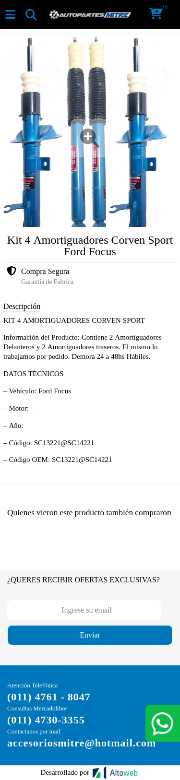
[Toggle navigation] (30, 14)
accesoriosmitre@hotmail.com (81, 743)
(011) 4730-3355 (46, 720)
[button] (158, 14)
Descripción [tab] (21, 306)
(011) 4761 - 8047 (49, 697)
